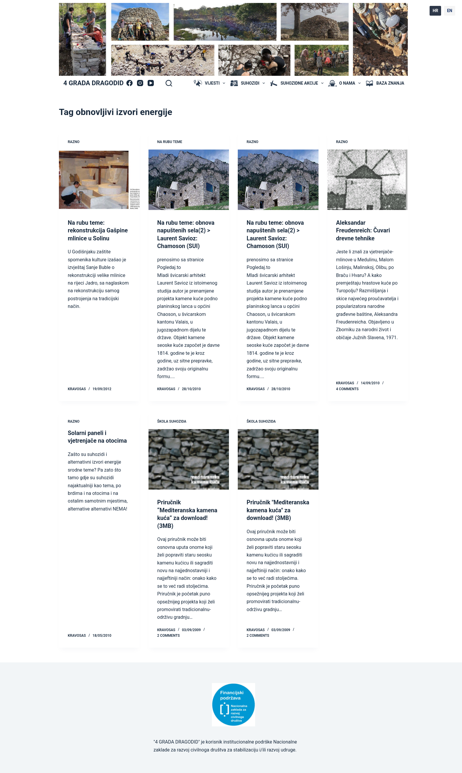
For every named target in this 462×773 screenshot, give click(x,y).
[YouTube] (151, 83)
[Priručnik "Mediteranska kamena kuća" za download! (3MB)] (278, 459)
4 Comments (347, 388)
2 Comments (168, 634)
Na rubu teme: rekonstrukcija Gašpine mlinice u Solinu (98, 230)
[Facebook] (129, 83)
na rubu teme (169, 142)
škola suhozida (172, 421)
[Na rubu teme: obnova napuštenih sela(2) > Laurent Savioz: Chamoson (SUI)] (188, 180)
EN (449, 10)
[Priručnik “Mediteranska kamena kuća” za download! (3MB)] (188, 459)
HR (435, 10)
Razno (74, 142)
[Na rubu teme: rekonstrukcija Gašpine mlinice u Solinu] (99, 180)
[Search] (169, 83)
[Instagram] (140, 83)
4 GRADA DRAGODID (93, 83)
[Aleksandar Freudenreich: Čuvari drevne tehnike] (367, 180)
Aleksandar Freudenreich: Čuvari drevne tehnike (363, 230)
